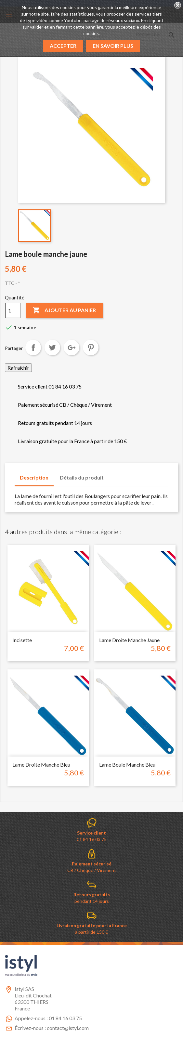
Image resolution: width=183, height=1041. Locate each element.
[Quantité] (12, 310)
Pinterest (90, 347)
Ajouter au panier (64, 310)
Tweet (52, 347)
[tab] (115, 474)
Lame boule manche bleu (127, 764)
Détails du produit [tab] (82, 477)
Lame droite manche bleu (41, 764)
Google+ (71, 347)
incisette (22, 640)
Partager (33, 347)
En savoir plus (113, 46)
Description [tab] (34, 477)
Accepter (63, 46)
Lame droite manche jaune (129, 640)
